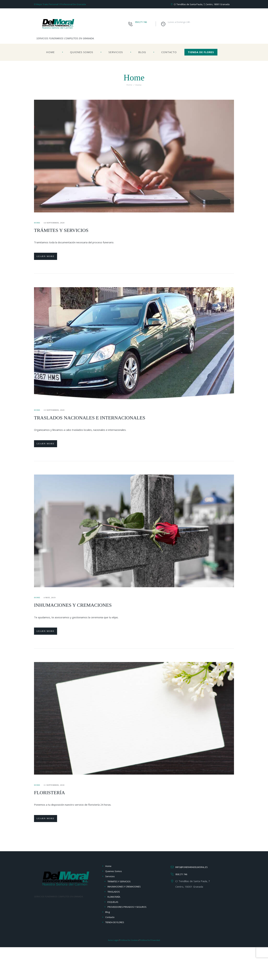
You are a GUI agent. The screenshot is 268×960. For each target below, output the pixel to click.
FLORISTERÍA (54, 801)
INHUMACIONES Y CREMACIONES (84, 611)
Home (50, 52)
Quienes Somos (81, 52)
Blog (142, 52)
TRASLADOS (114, 904)
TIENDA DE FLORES (201, 52)
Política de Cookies (129, 952)
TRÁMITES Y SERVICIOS (69, 229)
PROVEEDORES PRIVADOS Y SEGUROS (127, 919)
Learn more (49, 257)
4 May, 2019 (51, 604)
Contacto (169, 52)
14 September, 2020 (57, 222)
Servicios (116, 52)
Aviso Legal (111, 952)
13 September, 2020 (57, 413)
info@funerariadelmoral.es (195, 880)
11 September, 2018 (57, 794)
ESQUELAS (113, 914)
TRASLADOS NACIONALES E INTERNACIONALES (106, 420)
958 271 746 (141, 22)
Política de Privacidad (151, 952)
